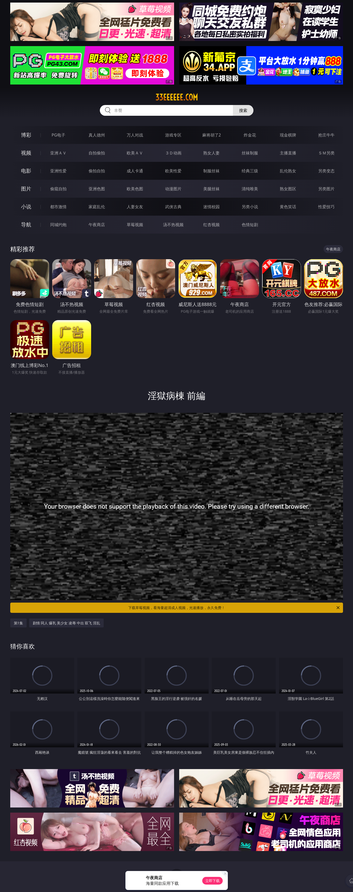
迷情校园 (211, 206)
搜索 (243, 110)
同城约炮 (58, 224)
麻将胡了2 (211, 135)
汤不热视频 (173, 224)
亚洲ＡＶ (58, 153)
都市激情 (58, 206)
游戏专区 (173, 135)
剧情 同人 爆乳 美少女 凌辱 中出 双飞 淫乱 (66, 623)
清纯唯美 (250, 189)
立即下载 (212, 880)
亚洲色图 (97, 189)
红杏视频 (211, 224)
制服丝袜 (211, 171)
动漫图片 (173, 189)
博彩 (26, 134)
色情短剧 (250, 224)
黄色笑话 (288, 206)
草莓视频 (135, 224)
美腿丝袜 (211, 189)
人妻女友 (135, 206)
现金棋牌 (288, 135)
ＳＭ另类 (326, 153)
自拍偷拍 (97, 153)
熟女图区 (288, 189)
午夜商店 (97, 224)
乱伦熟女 (288, 171)
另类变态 (326, 171)
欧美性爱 (173, 171)
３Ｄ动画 (173, 153)
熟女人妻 (211, 153)
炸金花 (250, 135)
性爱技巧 (326, 206)
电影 (26, 170)
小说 (26, 206)
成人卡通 (135, 171)
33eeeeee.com (176, 97)
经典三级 (250, 171)
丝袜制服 (250, 153)
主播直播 (288, 153)
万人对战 (135, 135)
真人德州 (97, 135)
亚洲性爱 (58, 171)
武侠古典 (173, 206)
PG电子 (58, 135)
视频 (26, 152)
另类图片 (326, 189)
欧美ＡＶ (135, 153)
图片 (26, 188)
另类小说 (250, 206)
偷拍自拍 (97, 171)
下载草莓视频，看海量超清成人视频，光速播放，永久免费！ (234, 608)
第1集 (18, 623)
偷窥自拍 (58, 189)
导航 (26, 224)
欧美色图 (135, 189)
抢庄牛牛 (326, 135)
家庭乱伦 (97, 206)
